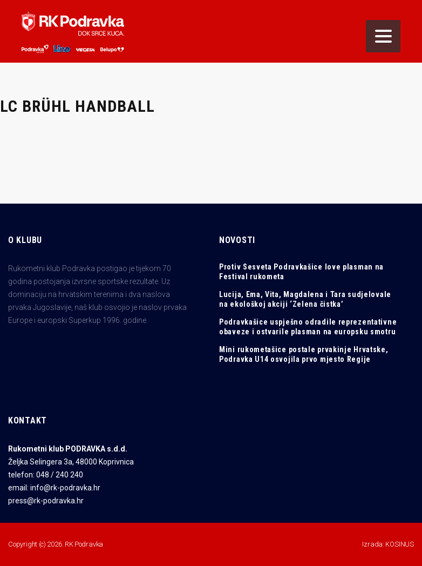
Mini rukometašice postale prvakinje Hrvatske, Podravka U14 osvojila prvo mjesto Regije (304, 354)
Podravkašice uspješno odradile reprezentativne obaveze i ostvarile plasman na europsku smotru (308, 327)
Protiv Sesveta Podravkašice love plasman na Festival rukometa (301, 271)
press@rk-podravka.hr (46, 500)
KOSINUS (399, 544)
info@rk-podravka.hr (65, 487)
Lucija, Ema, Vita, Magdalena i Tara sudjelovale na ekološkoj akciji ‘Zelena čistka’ (305, 299)
